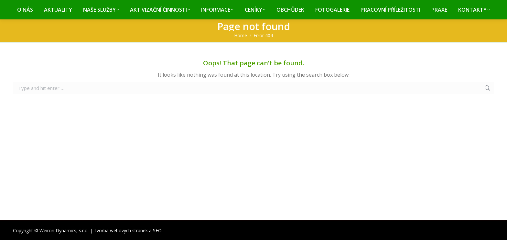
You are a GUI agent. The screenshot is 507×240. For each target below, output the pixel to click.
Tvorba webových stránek (121, 230)
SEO (157, 230)
